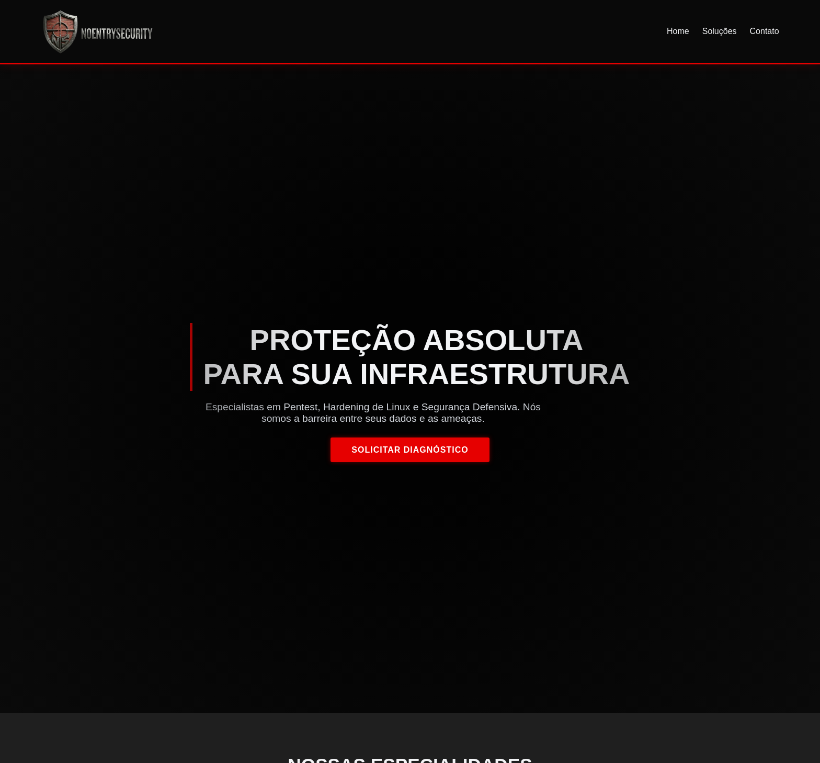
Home (678, 31)
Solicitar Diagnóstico (409, 449)
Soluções (719, 31)
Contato (764, 31)
